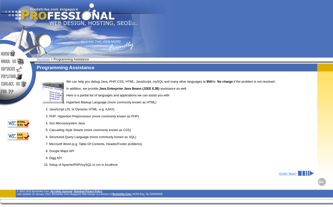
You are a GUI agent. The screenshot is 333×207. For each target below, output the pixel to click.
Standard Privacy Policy (88, 191)
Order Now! (287, 174)
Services (43, 59)
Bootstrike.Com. (122, 194)
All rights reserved (61, 191)
